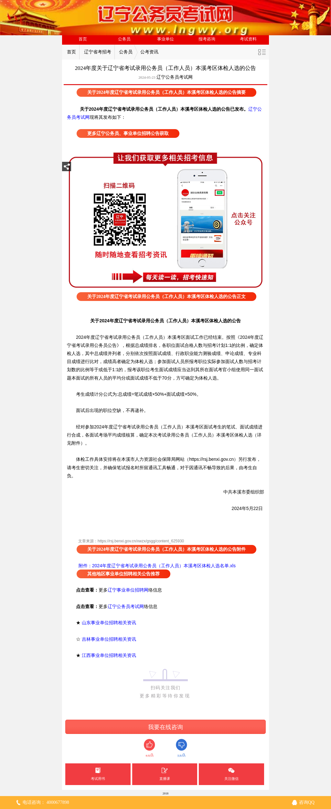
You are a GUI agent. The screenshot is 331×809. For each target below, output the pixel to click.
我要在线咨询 (165, 727)
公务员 (124, 39)
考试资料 (248, 39)
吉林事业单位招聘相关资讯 (109, 639)
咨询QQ (307, 802)
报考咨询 (206, 39)
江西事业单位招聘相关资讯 (109, 655)
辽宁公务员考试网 (174, 77)
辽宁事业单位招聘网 (128, 590)
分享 (66, 168)
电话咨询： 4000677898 (46, 802)
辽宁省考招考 (97, 52)
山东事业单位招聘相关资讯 (109, 622)
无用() (181, 748)
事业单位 (165, 39)
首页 (83, 39)
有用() (149, 748)
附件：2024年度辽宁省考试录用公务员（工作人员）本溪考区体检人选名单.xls (156, 565)
